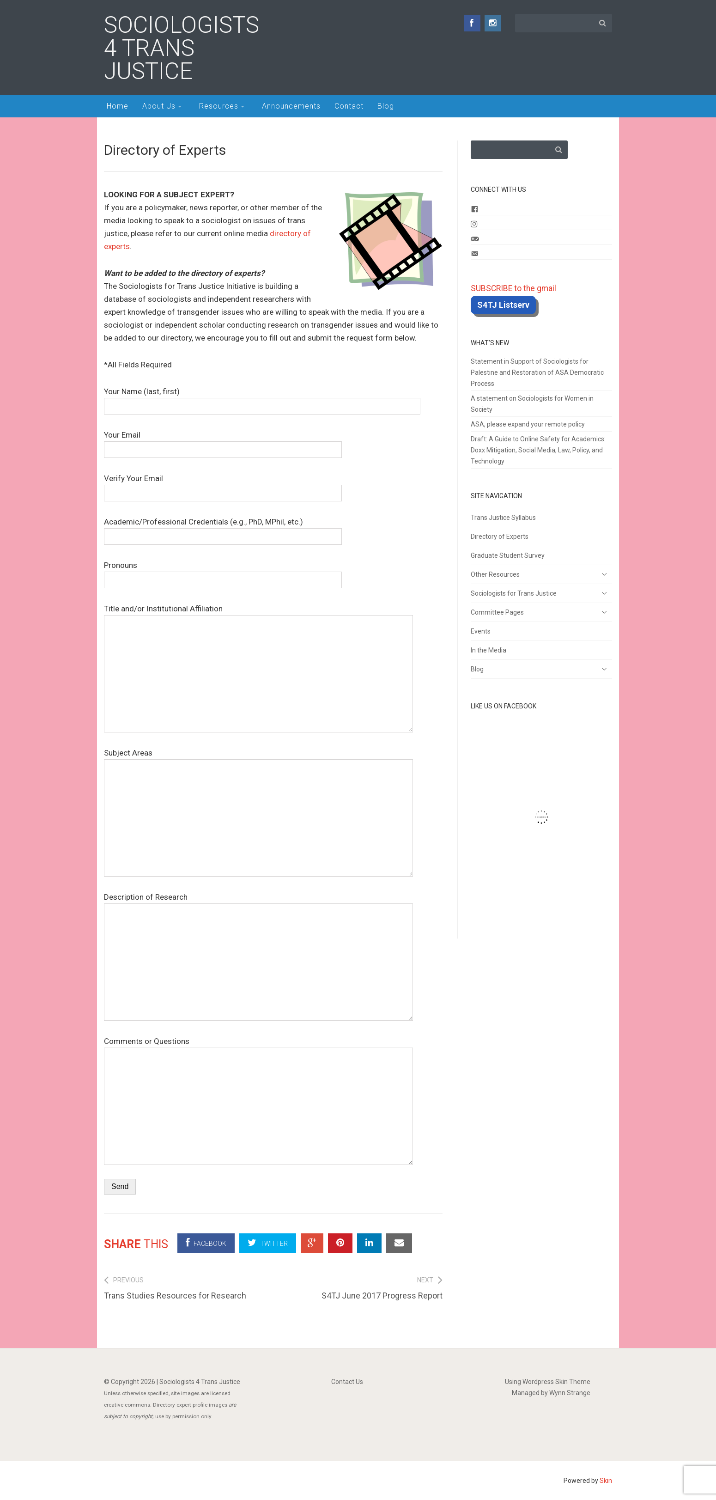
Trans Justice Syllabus (503, 517)
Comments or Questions (258, 1048)
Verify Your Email (223, 485)
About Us (159, 106)
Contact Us (347, 1381)
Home (117, 106)
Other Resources (495, 574)
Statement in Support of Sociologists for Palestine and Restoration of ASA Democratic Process (537, 372)
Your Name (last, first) (262, 398)
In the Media (488, 650)
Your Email (223, 442)
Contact (349, 106)
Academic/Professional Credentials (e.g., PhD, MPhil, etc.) (223, 529)
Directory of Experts (499, 536)
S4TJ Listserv (503, 305)
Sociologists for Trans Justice (514, 593)
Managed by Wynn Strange (551, 1392)
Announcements (291, 106)
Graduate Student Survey (508, 555)
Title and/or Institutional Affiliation (258, 615)
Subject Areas (258, 759)
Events (481, 631)
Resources (218, 106)
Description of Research (258, 903)
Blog (385, 106)
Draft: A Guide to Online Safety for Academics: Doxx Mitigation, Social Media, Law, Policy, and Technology (538, 450)
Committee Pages (497, 612)
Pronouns (223, 572)
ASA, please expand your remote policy (528, 424)
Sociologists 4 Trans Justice (181, 48)
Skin (606, 1480)
